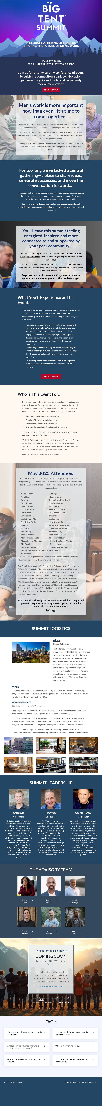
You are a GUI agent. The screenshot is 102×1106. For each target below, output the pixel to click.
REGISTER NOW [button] (51, 90)
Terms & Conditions (72, 1101)
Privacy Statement (89, 1101)
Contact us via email (61, 1021)
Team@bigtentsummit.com (51, 1005)
